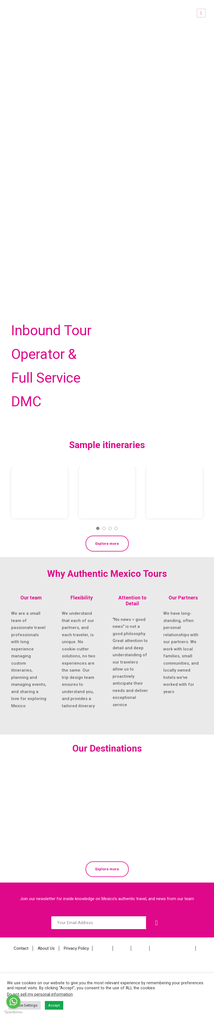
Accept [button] (54, 1005)
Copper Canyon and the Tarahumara (39, 482)
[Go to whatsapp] (13, 1002)
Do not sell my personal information (40, 994)
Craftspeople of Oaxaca (174, 493)
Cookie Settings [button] (24, 1005)
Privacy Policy (76, 948)
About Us (46, 948)
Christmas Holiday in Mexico (105, 482)
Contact (21, 948)
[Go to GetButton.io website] (13, 1012)
